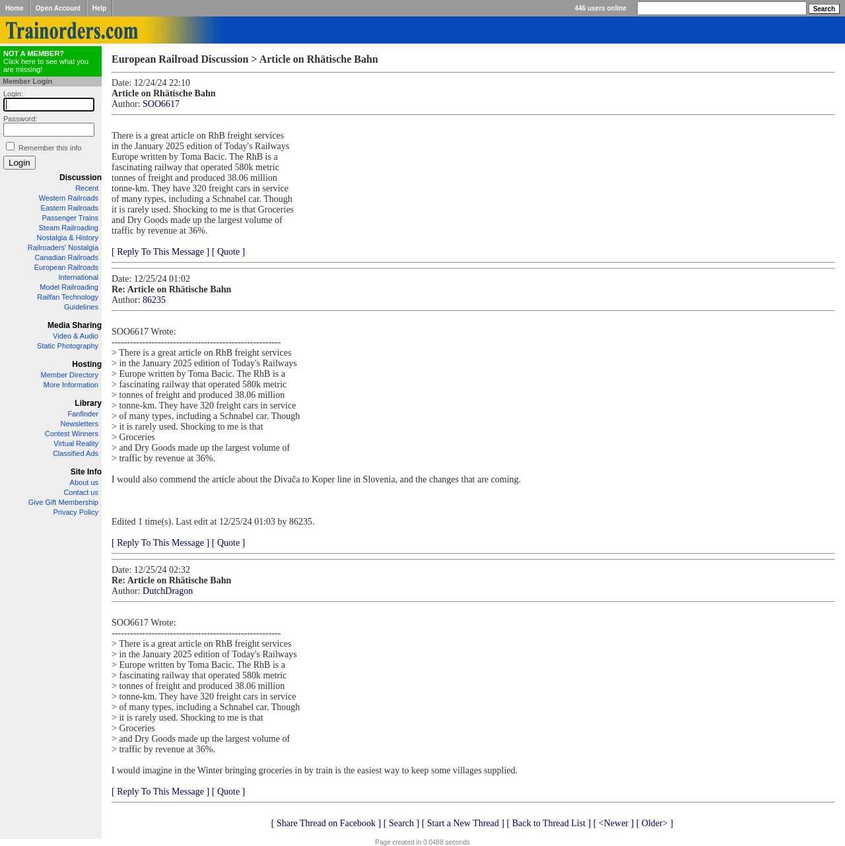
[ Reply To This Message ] (160, 252)
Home (14, 8)
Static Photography (67, 346)
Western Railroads (68, 198)
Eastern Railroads (69, 208)
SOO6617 (161, 104)
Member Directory (69, 375)
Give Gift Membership (63, 502)
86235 (154, 300)
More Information (71, 385)
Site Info (86, 471)
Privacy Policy (75, 512)
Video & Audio (75, 336)
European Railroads (66, 267)
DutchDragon (168, 591)
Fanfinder (83, 414)
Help (99, 8)
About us (84, 482)
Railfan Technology (67, 297)
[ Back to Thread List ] (548, 823)
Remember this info (49, 148)
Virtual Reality (75, 443)
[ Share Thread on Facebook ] (326, 823)
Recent (86, 188)
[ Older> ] (654, 823)
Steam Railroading (69, 228)
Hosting (87, 364)
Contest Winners (71, 434)
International (78, 277)
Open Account (58, 8)
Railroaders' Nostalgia (63, 247)
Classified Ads (75, 453)
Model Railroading (69, 287)
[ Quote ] (229, 252)
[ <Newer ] (613, 823)
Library (88, 403)
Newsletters (79, 424)
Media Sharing (75, 325)
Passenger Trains (70, 218)
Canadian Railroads (66, 257)
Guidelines (81, 307)
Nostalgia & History (67, 238)
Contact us (80, 492)
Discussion (80, 177)
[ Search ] (401, 823)
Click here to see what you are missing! (45, 61)
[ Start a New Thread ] (463, 823)
